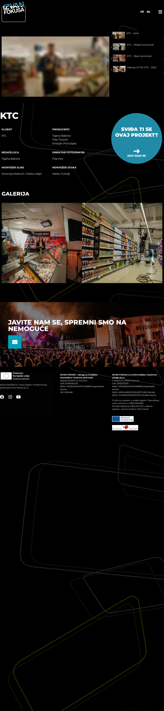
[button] (5, 243)
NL (149, 11)
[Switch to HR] (142, 12)
